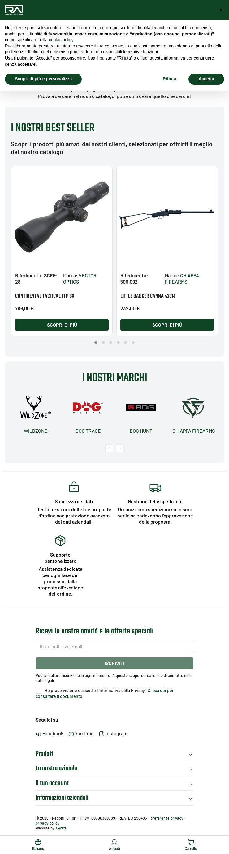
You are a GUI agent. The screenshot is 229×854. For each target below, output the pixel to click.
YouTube (81, 733)
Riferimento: (29, 275)
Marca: (70, 275)
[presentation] (109, 448)
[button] (96, 342)
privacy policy (47, 822)
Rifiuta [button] (169, 78)
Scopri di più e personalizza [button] (43, 78)
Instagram (113, 733)
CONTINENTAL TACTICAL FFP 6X (44, 296)
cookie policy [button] (61, 39)
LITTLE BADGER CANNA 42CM (147, 296)
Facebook (49, 733)
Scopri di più (62, 325)
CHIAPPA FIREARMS (182, 278)
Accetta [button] (206, 78)
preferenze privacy (166, 818)
